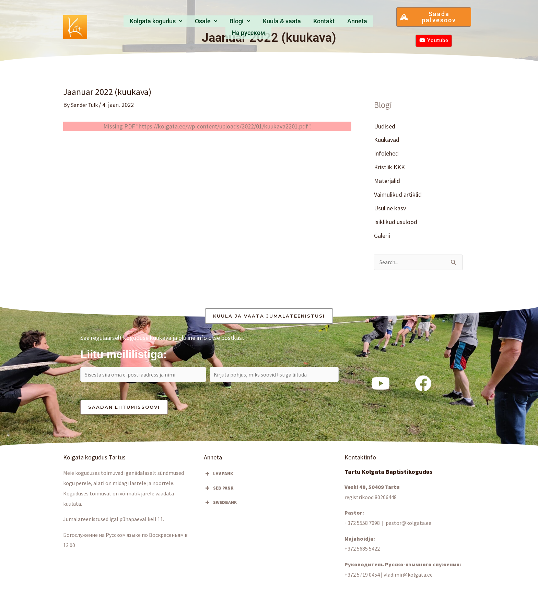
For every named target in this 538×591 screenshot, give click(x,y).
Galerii (382, 237)
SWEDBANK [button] (220, 508)
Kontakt (299, 23)
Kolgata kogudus (142, 23)
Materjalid (387, 182)
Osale (190, 23)
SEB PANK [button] (218, 494)
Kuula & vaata (258, 23)
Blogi (220, 23)
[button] (142, 23)
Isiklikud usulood (395, 223)
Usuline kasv (390, 209)
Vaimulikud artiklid (398, 195)
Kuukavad (386, 140)
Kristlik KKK (389, 168)
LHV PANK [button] (218, 479)
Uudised (384, 126)
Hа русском (365, 23)
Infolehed (386, 154)
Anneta (329, 23)
